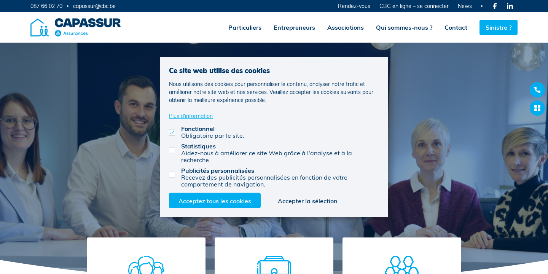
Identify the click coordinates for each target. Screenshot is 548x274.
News (465, 6)
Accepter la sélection (307, 200)
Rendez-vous (354, 6)
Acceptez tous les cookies (214, 200)
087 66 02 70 (46, 6)
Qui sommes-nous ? (404, 27)
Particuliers (244, 27)
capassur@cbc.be (94, 6)
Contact (455, 27)
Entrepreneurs (294, 27)
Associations (345, 27)
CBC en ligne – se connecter (414, 6)
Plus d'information (191, 115)
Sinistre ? (498, 27)
